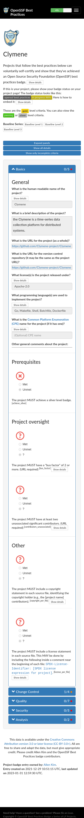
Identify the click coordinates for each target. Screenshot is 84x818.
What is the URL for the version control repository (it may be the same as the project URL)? (40, 258)
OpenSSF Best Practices (21, 12)
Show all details (42, 148)
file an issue (67, 812)
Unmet (20, 389)
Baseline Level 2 (54, 124)
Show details (35, 82)
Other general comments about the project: (40, 344)
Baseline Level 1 (34, 124)
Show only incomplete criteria (42, 153)
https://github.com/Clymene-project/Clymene (41, 246)
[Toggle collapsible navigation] (76, 10)
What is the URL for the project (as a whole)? (41, 240)
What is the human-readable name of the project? (38, 191)
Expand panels (42, 143)
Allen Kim (50, 764)
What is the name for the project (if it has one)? (40, 321)
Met (20, 384)
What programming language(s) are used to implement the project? (39, 297)
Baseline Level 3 (13, 129)
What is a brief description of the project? (39, 213)
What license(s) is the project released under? (41, 275)
